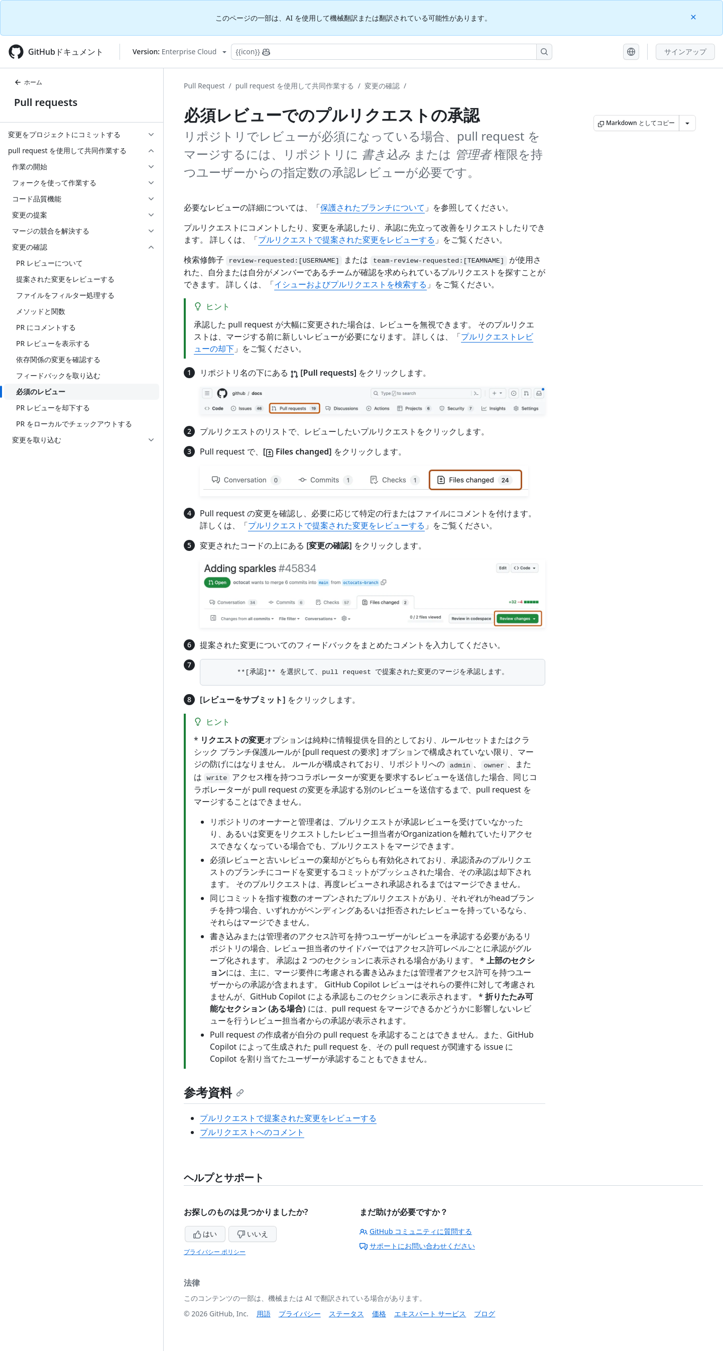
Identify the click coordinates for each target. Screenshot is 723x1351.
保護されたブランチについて (372, 207)
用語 (264, 1313)
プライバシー (300, 1313)
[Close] (694, 16)
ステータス (346, 1313)
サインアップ (685, 51)
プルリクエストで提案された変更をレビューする (346, 239)
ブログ (484, 1313)
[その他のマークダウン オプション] (687, 123)
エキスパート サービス (430, 1313)
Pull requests (45, 102)
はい (205, 1234)
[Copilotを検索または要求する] (391, 52)
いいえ (252, 1234)
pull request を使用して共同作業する (294, 85)
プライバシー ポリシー (215, 1252)
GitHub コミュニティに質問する (415, 1231)
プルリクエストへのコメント (252, 1132)
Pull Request (204, 85)
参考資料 (214, 1092)
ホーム (28, 82)
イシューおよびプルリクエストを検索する (350, 284)
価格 (379, 1313)
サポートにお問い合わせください (417, 1246)
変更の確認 (382, 85)
